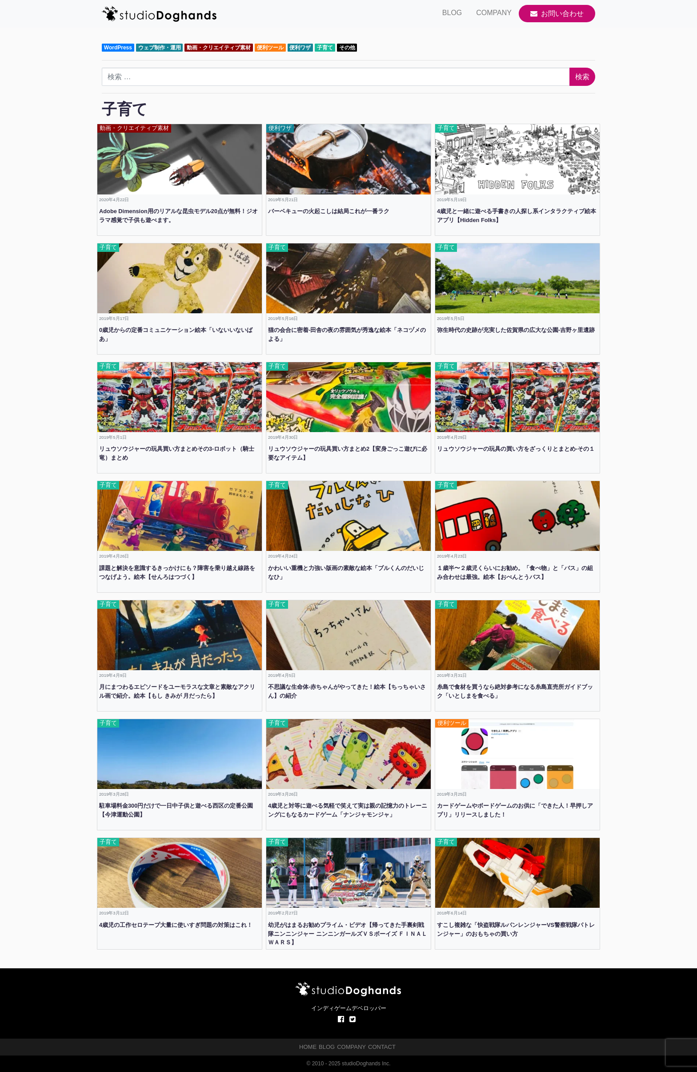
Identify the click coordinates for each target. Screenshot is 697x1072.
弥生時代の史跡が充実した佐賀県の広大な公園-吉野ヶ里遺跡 (516, 330)
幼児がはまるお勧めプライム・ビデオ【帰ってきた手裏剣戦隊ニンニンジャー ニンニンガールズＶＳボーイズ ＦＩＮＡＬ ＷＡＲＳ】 (347, 934)
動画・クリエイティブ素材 (219, 47)
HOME (307, 1047)
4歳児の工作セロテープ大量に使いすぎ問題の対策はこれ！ (175, 925)
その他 (347, 47)
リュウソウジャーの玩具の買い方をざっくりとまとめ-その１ (516, 448)
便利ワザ (300, 47)
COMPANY (494, 12)
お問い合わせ (557, 13)
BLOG (452, 12)
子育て (325, 47)
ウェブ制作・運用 (159, 47)
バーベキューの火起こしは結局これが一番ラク (328, 211)
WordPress (118, 47)
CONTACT (382, 1047)
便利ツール (270, 47)
